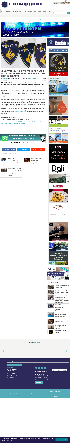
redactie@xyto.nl (13, 420)
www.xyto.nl (11, 422)
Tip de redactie (38, 149)
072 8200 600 (12, 418)
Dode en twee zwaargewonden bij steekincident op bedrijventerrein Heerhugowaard (59, 324)
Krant (50, 11)
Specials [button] (30, 11)
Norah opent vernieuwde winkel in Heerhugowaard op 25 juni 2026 (61, 363)
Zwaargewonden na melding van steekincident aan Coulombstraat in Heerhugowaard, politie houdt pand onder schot (62, 306)
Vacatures (45, 11)
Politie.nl (44, 80)
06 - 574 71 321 (28, 142)
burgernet (3, 80)
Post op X (23, 149)
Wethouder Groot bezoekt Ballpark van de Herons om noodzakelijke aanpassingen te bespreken (15, 172)
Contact (2, 14)
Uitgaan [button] (39, 11)
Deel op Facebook (9, 149)
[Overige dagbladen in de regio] (59, 415)
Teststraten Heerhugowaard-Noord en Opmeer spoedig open (14, 160)
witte (36, 78)
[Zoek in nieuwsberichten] (60, 13)
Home (3, 19)
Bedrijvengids (15, 11)
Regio (26, 11)
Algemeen (8, 11)
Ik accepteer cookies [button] (62, 439)
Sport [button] (35, 11)
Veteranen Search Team (20, 111)
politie (13, 93)
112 (4, 11)
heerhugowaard (31, 78)
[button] (2, 395)
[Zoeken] (68, 13)
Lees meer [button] (9, 440)
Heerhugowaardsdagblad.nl (25, 4)
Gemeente (21, 11)
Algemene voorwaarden (55, 435)
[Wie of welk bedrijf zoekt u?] (60, 43)
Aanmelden (39, 427)
